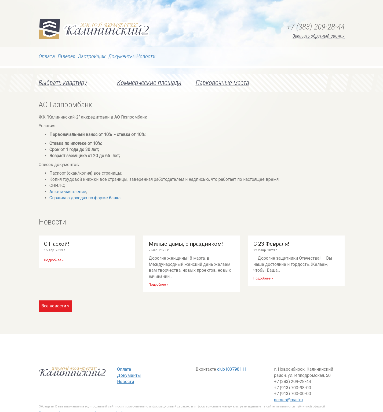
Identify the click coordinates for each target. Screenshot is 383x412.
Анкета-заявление (67, 191)
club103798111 (232, 369)
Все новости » (55, 305)
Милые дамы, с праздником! (186, 244)
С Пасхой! (56, 244)
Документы (121, 56)
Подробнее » (54, 260)
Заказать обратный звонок (319, 36)
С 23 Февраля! (271, 244)
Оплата (47, 56)
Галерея (66, 56)
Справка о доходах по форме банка (85, 197)
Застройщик (91, 56)
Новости (145, 56)
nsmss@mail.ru (288, 399)
